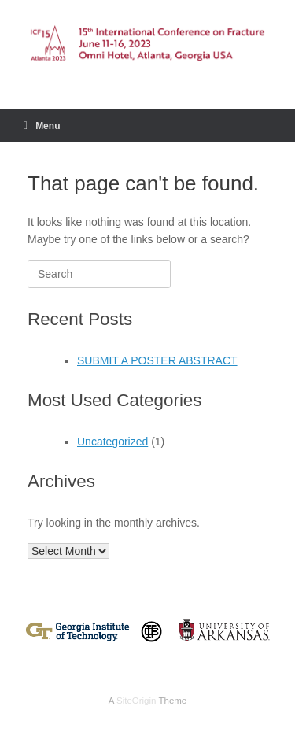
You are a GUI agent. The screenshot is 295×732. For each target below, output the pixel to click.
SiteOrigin (136, 700)
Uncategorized (112, 441)
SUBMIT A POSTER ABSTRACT (157, 360)
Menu (42, 125)
